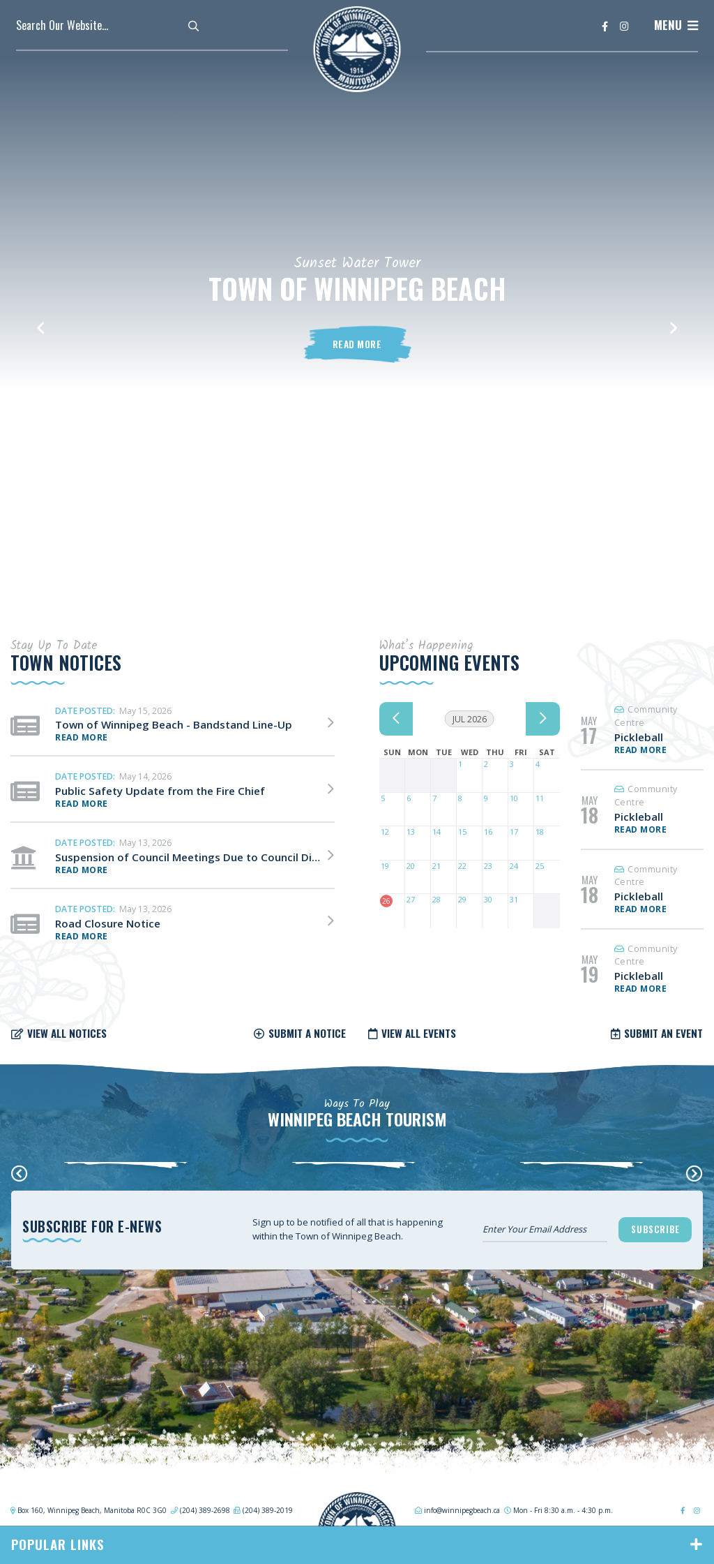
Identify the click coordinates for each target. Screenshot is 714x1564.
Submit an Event (663, 1033)
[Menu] (676, 25)
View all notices (67, 1033)
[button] (40, 321)
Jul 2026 (470, 719)
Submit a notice (307, 1033)
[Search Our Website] (113, 25)
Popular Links (58, 1544)
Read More (357, 344)
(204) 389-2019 (268, 1510)
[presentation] (19, 1173)
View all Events (418, 1033)
